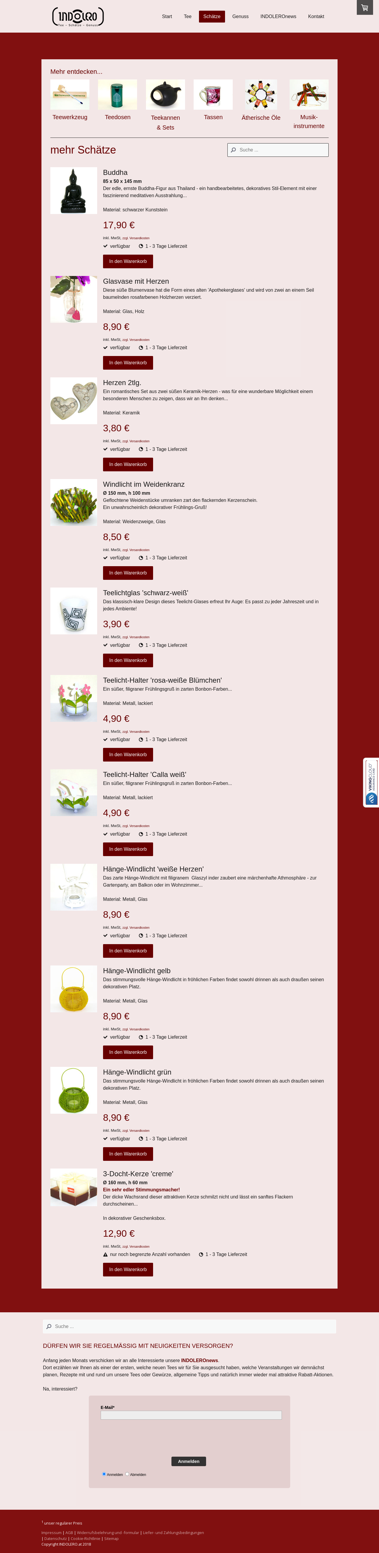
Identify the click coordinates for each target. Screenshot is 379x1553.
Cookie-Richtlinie (85, 1538)
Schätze (212, 16)
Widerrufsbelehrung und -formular (108, 1532)
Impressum (51, 1532)
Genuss (240, 16)
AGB (69, 1532)
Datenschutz (55, 1538)
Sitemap (111, 1538)
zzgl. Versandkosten (136, 238)
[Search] (278, 150)
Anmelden (189, 1461)
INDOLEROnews (278, 16)
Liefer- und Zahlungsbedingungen (173, 1532)
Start (167, 16)
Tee (188, 16)
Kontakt (316, 16)
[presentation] (146, 1437)
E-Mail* (108, 1407)
